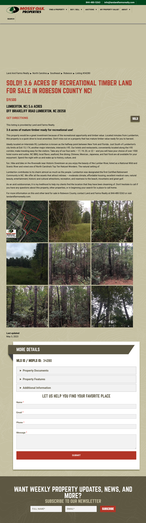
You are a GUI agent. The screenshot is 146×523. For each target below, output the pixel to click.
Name (19, 402)
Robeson (67, 73)
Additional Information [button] (37, 387)
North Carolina (39, 73)
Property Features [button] (34, 379)
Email (19, 412)
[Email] (81, 509)
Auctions (89, 9)
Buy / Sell (75, 9)
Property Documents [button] (35, 370)
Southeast (55, 73)
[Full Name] (46, 509)
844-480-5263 (92, 2)
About (125, 9)
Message (20, 432)
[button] (27, 221)
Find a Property (56, 9)
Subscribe (108, 508)
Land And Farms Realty (17, 73)
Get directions (17, 118)
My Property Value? (109, 9)
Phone (19, 422)
